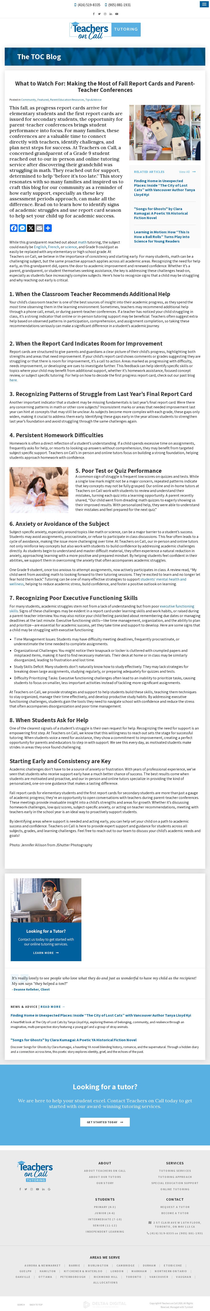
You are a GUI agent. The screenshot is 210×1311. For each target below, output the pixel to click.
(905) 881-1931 (119, 4)
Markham (139, 1271)
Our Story (105, 1183)
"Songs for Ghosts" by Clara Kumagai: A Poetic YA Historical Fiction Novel (161, 213)
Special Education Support (175, 1183)
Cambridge (126, 1265)
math (82, 242)
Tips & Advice (93, 99)
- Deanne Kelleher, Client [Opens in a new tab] (31, 989)
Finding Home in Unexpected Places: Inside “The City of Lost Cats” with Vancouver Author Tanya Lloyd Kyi (164, 187)
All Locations (105, 1282)
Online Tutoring (174, 1189)
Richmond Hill (106, 1277)
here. (13, 380)
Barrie (74, 1265)
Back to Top (36, 1304)
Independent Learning (105, 1231)
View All (184, 172)
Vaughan (183, 1277)
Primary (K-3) (105, 1207)
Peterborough (73, 1277)
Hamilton (48, 1271)
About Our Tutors (105, 1177)
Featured (43, 99)
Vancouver (158, 1277)
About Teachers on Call (105, 1170)
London (117, 1271)
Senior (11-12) (105, 1225)
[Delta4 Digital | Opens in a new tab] (105, 1307)
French (53, 246)
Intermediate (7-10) (105, 1219)
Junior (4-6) (105, 1213)
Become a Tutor (175, 1213)
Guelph (25, 1271)
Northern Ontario (171, 1271)
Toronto (133, 1277)
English (40, 246)
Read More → (53, 1007)
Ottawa (45, 1277)
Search (21, 1304)
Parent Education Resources (67, 99)
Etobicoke (173, 1265)
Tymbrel (189, 1307)
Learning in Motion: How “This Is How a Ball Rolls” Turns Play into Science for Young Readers (162, 236)
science (71, 246)
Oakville (23, 1277)
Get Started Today (102, 1122)
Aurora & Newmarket (42, 1265)
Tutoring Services (175, 1170)
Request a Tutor (175, 1207)
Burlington (98, 1265)
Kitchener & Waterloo (83, 1271)
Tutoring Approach (175, 1177)
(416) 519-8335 (89, 4)
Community (28, 99)
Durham (149, 1265)
